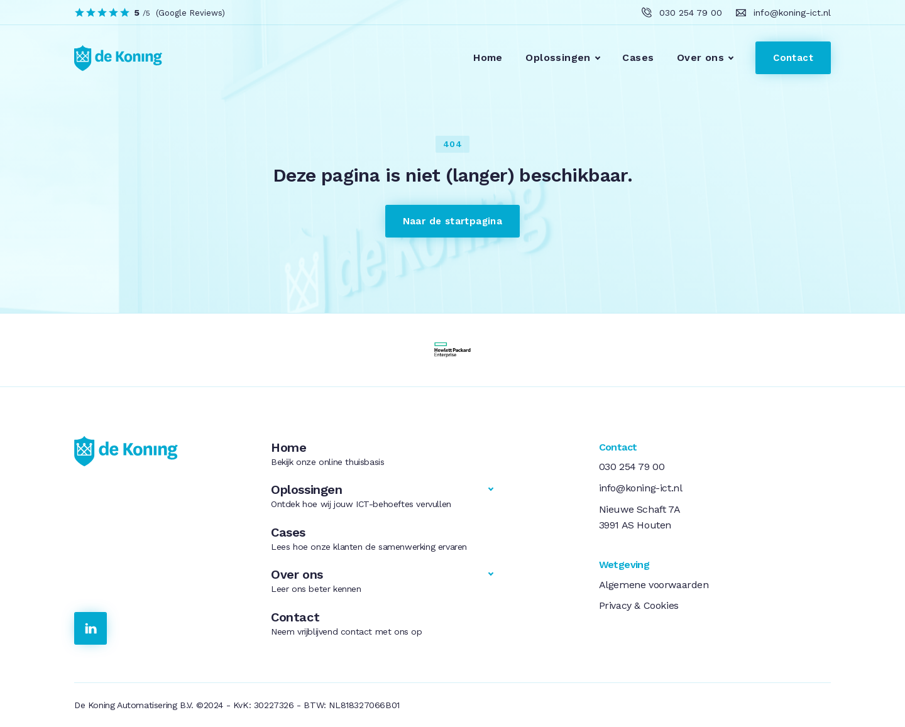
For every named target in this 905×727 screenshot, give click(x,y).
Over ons (700, 57)
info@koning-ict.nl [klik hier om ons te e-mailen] (792, 13)
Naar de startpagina (453, 221)
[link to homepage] (110, 58)
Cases (638, 57)
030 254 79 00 (632, 467)
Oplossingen (557, 57)
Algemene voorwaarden (654, 585)
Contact (793, 57)
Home (488, 57)
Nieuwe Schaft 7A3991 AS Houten (640, 517)
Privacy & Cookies (639, 605)
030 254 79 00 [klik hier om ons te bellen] (690, 13)
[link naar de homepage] (157, 451)
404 (452, 144)
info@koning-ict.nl (641, 488)
